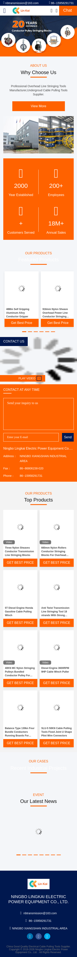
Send (68, 437)
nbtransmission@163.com (21, 3)
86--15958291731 (61, 3)
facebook (39, 936)
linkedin (30, 936)
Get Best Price (21, 323)
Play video (29, 378)
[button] (24, 331)
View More (38, 106)
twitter (47, 936)
